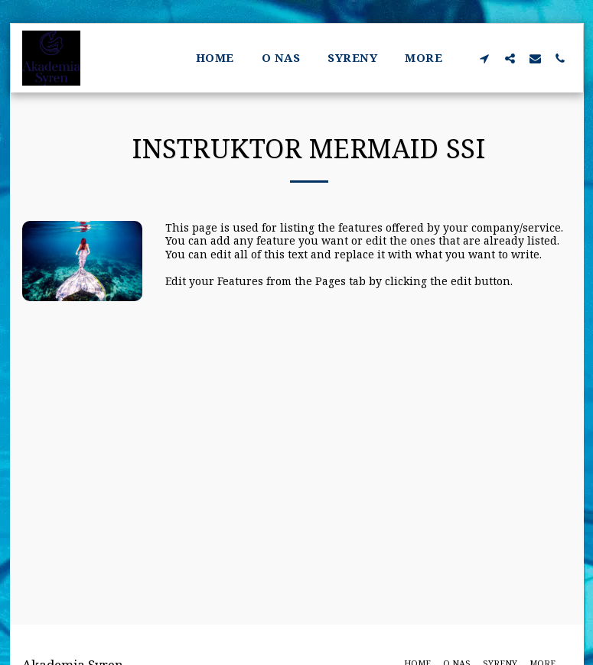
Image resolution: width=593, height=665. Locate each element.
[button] (485, 58)
